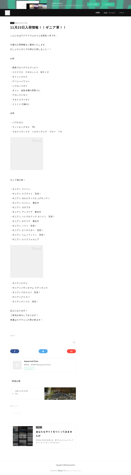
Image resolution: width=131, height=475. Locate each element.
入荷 (12, 23)
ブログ (121, 13)
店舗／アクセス (109, 13)
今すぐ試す (93, 4)
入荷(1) (12, 335)
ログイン (108, 4)
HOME (98, 13)
